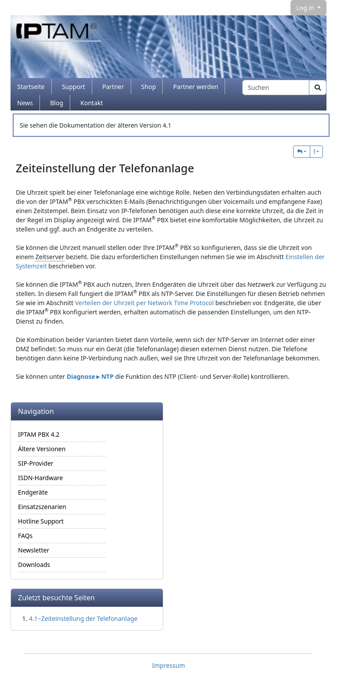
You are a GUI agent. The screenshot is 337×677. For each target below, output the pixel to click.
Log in (305, 8)
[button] (301, 152)
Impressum (168, 665)
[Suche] (317, 87)
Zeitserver (50, 257)
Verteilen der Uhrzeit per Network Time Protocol (144, 303)
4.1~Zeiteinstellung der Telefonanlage (83, 618)
